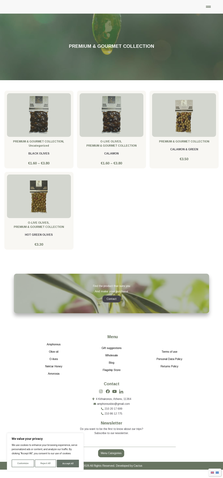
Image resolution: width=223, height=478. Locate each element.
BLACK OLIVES (38, 156)
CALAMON (111, 156)
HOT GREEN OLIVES (39, 238)
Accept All (68, 463)
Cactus (138, 474)
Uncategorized (39, 149)
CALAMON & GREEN (184, 152)
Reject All (46, 463)
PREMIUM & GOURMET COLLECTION (38, 144)
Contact (111, 391)
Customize (23, 463)
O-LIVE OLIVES (110, 144)
